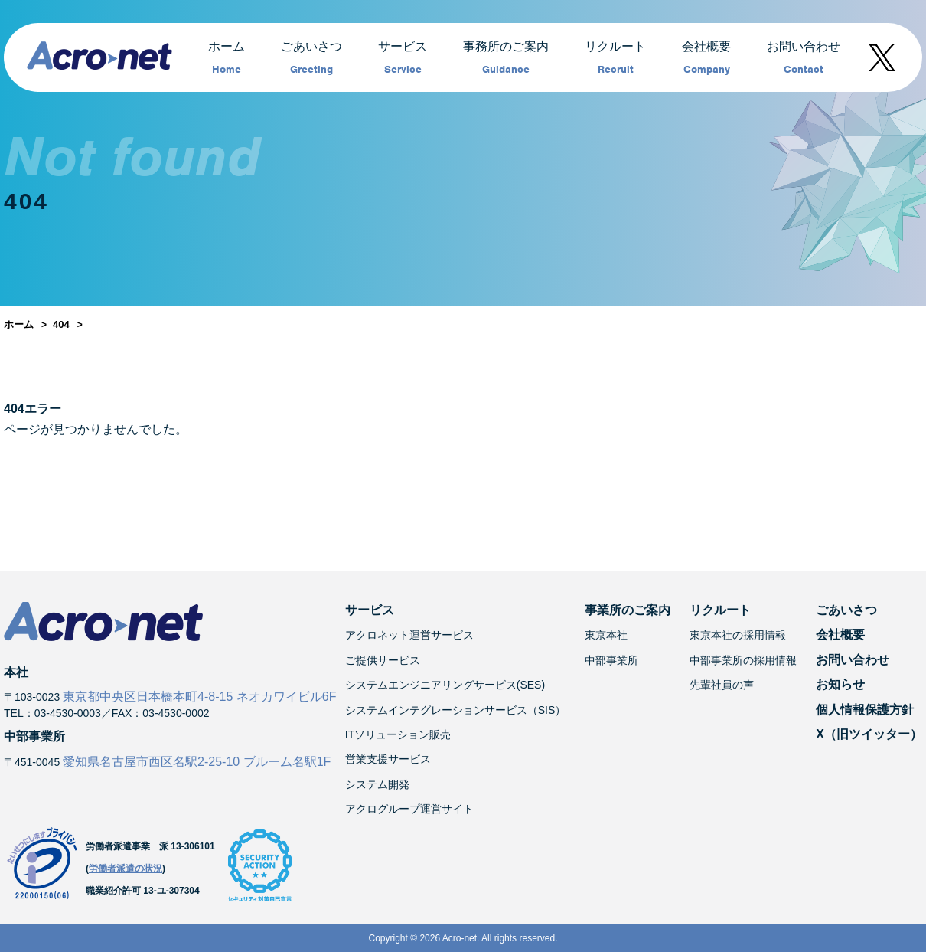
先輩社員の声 (722, 685)
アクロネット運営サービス (409, 635)
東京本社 (606, 635)
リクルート (615, 58)
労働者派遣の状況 (125, 868)
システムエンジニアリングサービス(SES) (445, 685)
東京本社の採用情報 (738, 635)
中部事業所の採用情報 (743, 660)
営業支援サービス (388, 759)
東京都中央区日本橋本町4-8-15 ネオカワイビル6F (199, 696)
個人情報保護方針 (865, 709)
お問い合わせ (803, 58)
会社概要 (706, 58)
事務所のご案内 (506, 58)
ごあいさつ (311, 58)
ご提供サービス (382, 660)
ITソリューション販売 (398, 734)
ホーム (226, 58)
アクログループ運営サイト (409, 809)
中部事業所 (611, 660)
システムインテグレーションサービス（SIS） (455, 710)
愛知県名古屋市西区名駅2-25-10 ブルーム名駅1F (197, 761)
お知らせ (840, 684)
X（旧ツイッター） (869, 734)
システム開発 (377, 784)
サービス (402, 58)
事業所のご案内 (627, 610)
